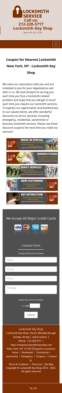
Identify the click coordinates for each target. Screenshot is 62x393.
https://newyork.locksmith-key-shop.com (31, 345)
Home (15, 352)
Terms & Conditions (19, 364)
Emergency (27, 356)
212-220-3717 (31, 24)
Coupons (40, 356)
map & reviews (39, 337)
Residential (27, 352)
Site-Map (48, 364)
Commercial (42, 352)
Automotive (12, 356)
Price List (37, 364)
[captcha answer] (35, 305)
